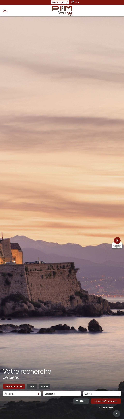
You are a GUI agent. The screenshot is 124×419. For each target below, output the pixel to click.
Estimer (44, 386)
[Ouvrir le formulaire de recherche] (81, 401)
